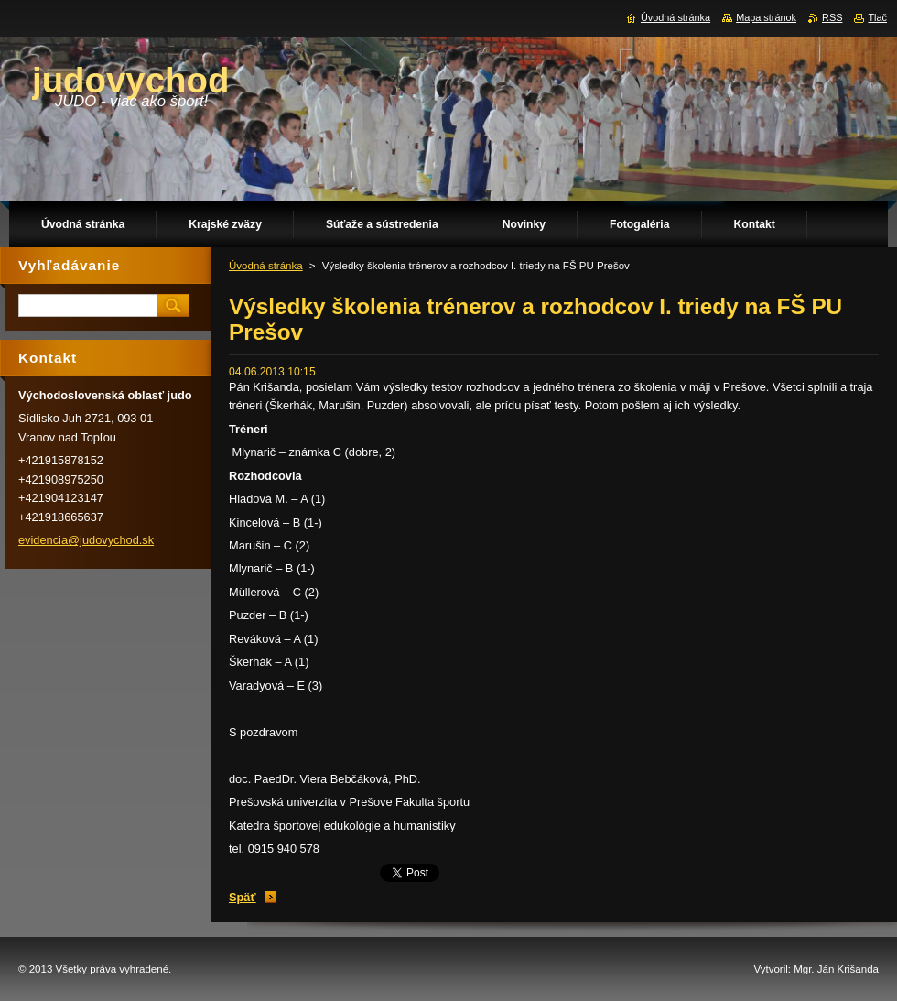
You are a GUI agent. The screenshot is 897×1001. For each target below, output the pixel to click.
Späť (242, 897)
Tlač (877, 17)
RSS (832, 17)
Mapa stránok (766, 17)
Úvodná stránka (266, 265)
